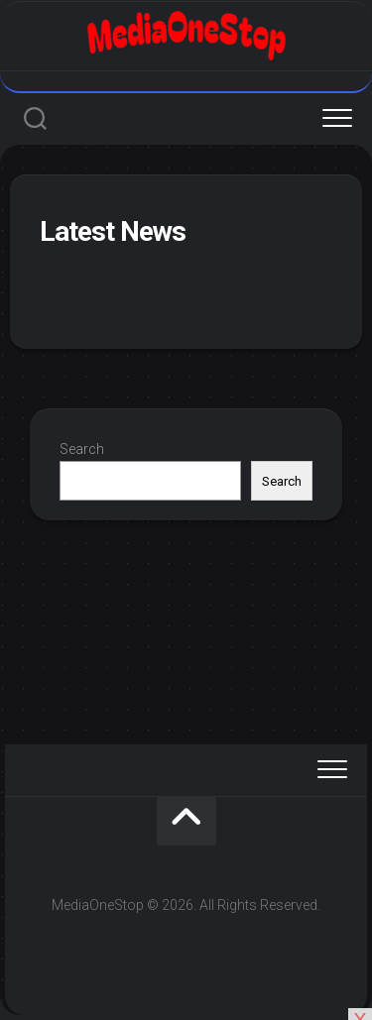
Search (82, 449)
